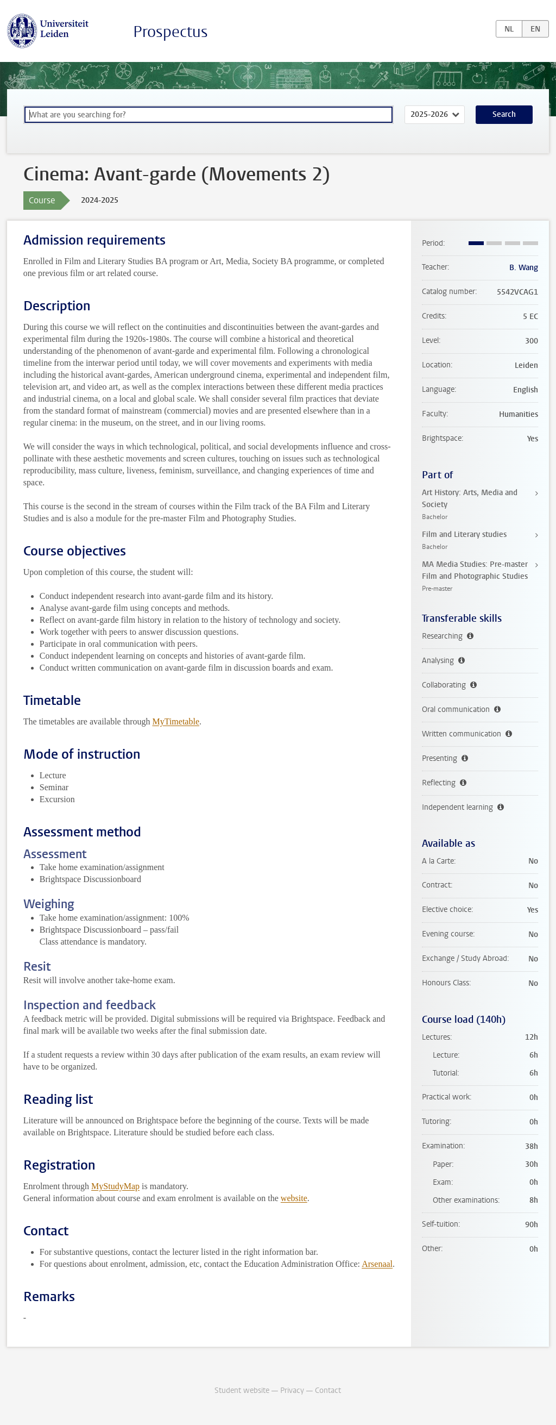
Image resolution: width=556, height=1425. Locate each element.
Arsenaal (377, 1263)
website (294, 1198)
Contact (328, 1390)
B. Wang (523, 267)
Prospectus (170, 32)
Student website (241, 1390)
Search (504, 114)
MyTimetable (175, 721)
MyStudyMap (115, 1186)
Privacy (292, 1390)
